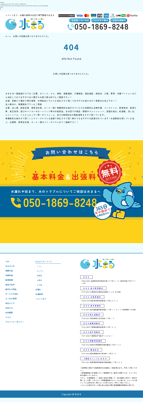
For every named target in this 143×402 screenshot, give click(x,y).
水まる (86, 279)
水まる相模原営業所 (93, 344)
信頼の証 (9, 273)
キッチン (42, 273)
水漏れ (41, 293)
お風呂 (42, 283)
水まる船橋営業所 (92, 326)
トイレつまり (44, 303)
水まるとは (10, 268)
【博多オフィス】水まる (95, 362)
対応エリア (10, 308)
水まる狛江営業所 (92, 317)
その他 (42, 288)
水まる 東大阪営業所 (93, 290)
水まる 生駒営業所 (92, 299)
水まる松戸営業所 (92, 335)
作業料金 (9, 278)
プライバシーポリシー (15, 328)
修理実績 (9, 283)
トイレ (42, 268)
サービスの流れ (12, 298)
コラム (8, 323)
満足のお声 (10, 288)
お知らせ (9, 313)
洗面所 (42, 278)
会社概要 (9, 318)
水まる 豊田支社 (91, 353)
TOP (7, 263)
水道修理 (42, 298)
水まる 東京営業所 (92, 308)
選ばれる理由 (11, 293)
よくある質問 (11, 303)
